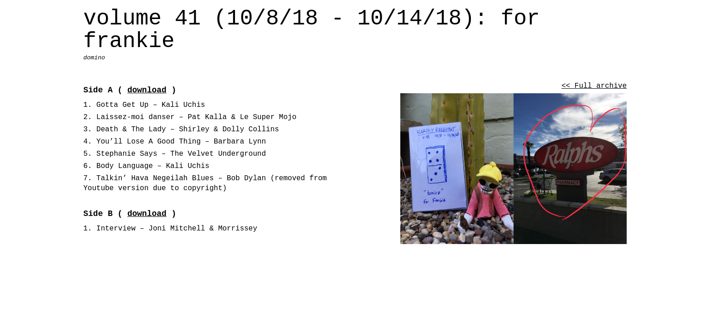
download (146, 90)
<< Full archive (594, 86)
